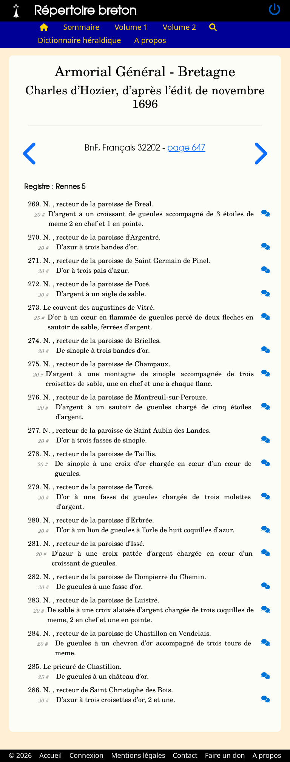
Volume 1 (131, 27)
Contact (185, 755)
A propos (150, 40)
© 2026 (20, 755)
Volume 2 (179, 27)
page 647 (186, 147)
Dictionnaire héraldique (79, 40)
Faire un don (225, 755)
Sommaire (81, 27)
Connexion (86, 755)
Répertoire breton (85, 9)
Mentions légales (138, 755)
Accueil (50, 755)
